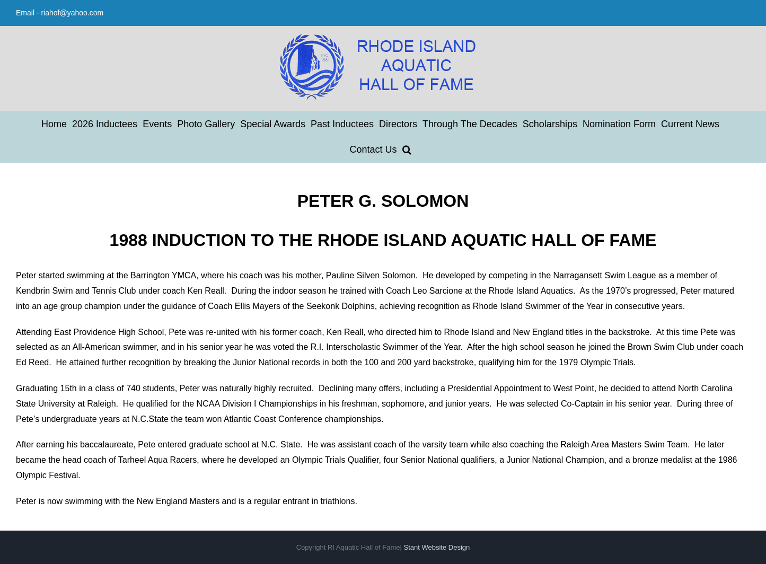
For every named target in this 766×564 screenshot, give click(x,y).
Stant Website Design (437, 547)
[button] (406, 149)
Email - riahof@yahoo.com (59, 12)
